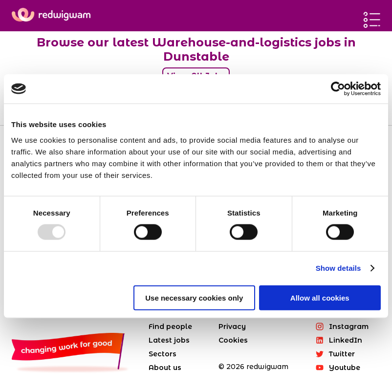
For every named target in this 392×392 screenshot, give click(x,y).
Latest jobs (169, 340)
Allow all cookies (319, 297)
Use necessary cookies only (194, 297)
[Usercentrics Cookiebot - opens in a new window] (338, 89)
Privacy (232, 326)
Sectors (162, 353)
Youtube (337, 367)
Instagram (342, 326)
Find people (170, 326)
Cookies (233, 340)
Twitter (335, 353)
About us (165, 367)
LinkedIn (338, 340)
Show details (338, 268)
